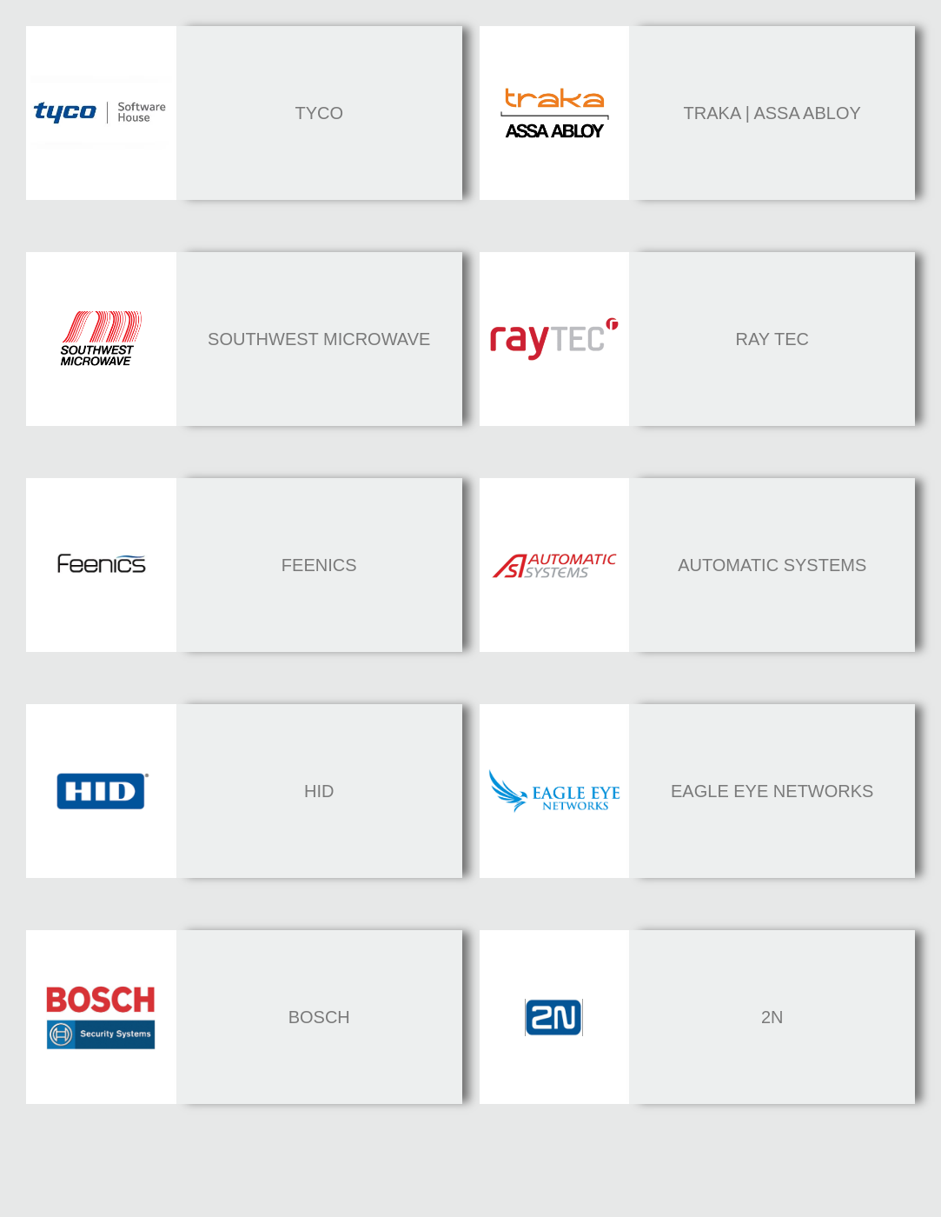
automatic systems (772, 565)
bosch (319, 1017)
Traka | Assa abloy (772, 113)
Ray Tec (771, 339)
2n (772, 1017)
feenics (319, 565)
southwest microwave (319, 339)
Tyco (319, 113)
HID (319, 791)
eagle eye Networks (772, 791)
